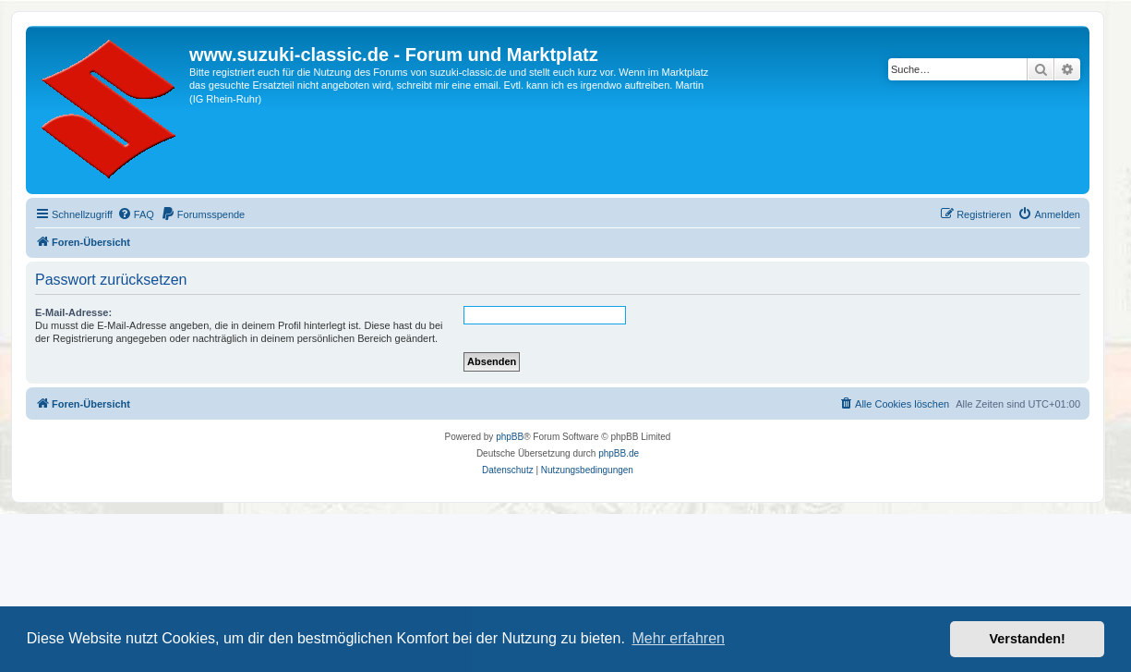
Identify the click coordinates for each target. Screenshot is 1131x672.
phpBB (509, 437)
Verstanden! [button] (1027, 638)
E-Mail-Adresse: (73, 312)
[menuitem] (135, 214)
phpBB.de (618, 453)
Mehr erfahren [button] (678, 638)
